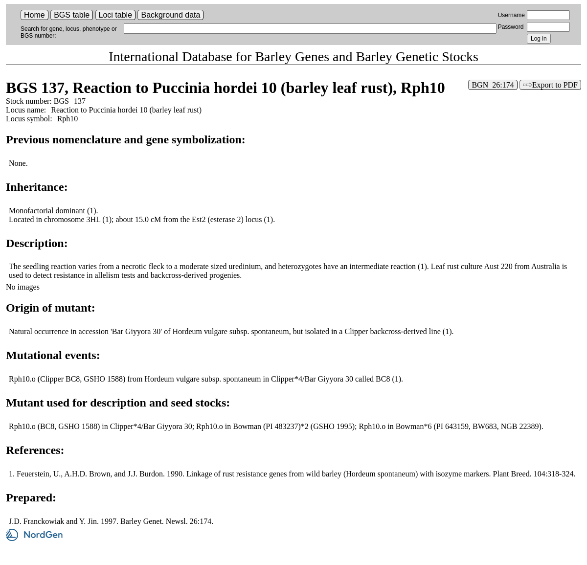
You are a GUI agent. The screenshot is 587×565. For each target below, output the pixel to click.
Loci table (116, 15)
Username (511, 15)
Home (34, 15)
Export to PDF (555, 85)
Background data (170, 15)
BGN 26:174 (493, 85)
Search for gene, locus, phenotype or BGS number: (69, 32)
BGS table (72, 15)
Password (511, 26)
